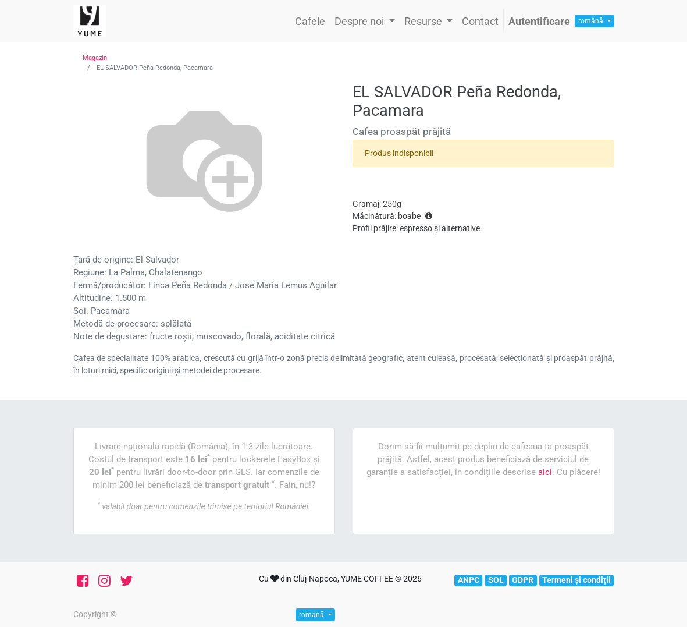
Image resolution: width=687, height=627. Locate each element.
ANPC (468, 580)
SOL (496, 580)
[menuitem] (310, 21)
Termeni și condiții (576, 580)
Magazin (95, 58)
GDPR (522, 580)
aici (545, 472)
